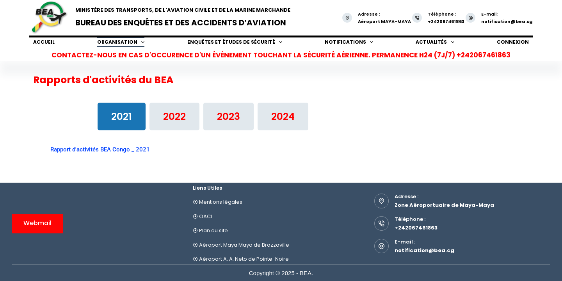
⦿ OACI (202, 216)
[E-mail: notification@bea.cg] (470, 18)
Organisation (120, 42)
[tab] (122, 116)
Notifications (349, 42)
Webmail (37, 223)
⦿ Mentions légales (217, 202)
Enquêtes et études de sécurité (234, 42)
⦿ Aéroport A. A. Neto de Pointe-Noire (241, 259)
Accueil (44, 42)
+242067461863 (416, 227)
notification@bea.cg (507, 21)
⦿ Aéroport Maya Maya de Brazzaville (241, 245)
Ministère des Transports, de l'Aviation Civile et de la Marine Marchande (182, 10)
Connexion (513, 42)
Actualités (435, 42)
